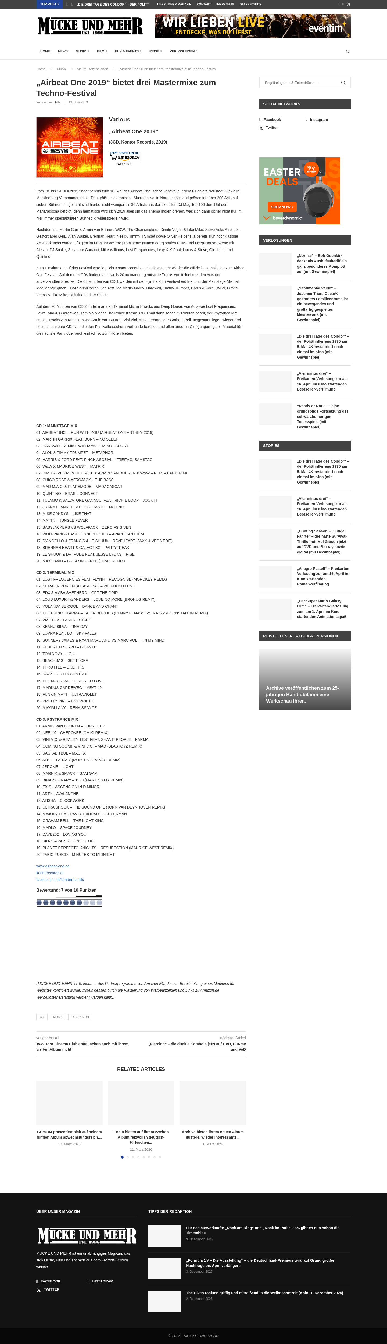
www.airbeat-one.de (53, 866)
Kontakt (204, 4)
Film (100, 51)
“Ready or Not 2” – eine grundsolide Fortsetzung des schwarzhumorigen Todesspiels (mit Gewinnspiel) (323, 416)
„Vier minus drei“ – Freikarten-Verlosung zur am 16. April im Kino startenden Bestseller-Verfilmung (322, 381)
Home (45, 51)
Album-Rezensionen (92, 69)
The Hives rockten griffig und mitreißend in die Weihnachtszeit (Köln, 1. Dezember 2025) (264, 1293)
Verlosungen (182, 51)
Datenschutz (251, 4)
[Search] (348, 51)
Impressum (225, 4)
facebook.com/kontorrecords (60, 879)
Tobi (57, 102)
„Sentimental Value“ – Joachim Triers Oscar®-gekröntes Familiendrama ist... (147, 4)
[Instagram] (343, 4)
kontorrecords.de (50, 873)
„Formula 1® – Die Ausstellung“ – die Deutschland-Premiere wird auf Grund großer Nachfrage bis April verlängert (260, 1263)
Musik (81, 51)
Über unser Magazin (174, 4)
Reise (154, 51)
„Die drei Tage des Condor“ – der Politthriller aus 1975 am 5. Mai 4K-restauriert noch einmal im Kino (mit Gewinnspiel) (323, 346)
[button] (67, 4)
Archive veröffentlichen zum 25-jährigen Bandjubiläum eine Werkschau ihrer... (302, 694)
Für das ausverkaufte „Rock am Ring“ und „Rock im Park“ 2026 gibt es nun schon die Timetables (262, 1230)
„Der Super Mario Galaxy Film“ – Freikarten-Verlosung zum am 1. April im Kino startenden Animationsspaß (322, 609)
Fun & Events (127, 51)
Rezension (80, 1016)
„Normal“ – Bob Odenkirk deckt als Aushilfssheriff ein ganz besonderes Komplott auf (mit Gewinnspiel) (322, 263)
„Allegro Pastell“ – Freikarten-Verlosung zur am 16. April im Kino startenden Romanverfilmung (323, 576)
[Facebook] (338, 4)
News (63, 51)
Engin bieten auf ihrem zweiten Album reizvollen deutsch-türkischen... (141, 1137)
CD (42, 1016)
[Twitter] (349, 4)
